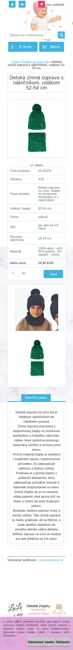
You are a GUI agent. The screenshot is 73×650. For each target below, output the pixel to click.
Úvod (15, 61)
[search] (61, 35)
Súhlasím (63, 642)
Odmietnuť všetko (41, 642)
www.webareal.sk (51, 560)
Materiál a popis (36, 397)
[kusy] (15, 273)
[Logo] (34, 19)
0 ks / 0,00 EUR (55, 4)
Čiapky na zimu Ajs (35, 61)
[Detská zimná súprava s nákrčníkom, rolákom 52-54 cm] (37, 311)
